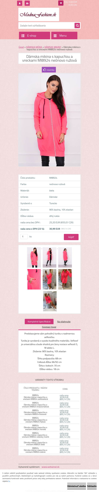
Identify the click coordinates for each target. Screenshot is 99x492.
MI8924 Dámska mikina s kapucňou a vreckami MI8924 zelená (35, 450)
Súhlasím (92, 486)
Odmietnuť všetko (76, 486)
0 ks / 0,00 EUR (70, 1)
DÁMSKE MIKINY (52, 47)
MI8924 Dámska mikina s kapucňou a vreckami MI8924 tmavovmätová (35, 404)
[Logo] (38, 14)
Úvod (21, 47)
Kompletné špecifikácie (39, 321)
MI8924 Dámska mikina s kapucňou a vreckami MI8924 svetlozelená (35, 397)
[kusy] (24, 236)
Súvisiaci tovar (49, 327)
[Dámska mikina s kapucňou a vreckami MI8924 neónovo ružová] (34, 247)
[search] (77, 25)
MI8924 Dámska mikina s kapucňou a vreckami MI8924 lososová (35, 412)
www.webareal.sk (50, 467)
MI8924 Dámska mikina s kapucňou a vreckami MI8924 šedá (35, 442)
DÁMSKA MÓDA (34, 47)
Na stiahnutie (64, 321)
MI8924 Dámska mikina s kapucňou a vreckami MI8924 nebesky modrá (35, 435)
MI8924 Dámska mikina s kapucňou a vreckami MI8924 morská (35, 427)
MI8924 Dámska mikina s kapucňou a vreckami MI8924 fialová (35, 419)
